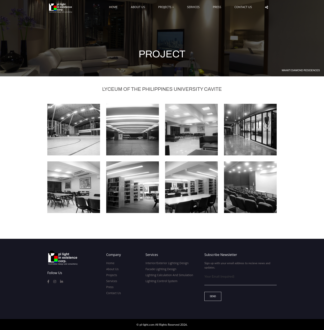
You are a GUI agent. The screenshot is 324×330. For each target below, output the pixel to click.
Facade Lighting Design (160, 269)
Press (217, 7)
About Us (138, 7)
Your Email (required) (240, 279)
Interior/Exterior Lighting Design (167, 263)
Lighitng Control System (161, 281)
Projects (165, 7)
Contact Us (243, 7)
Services (193, 7)
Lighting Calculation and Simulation (169, 275)
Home (113, 7)
